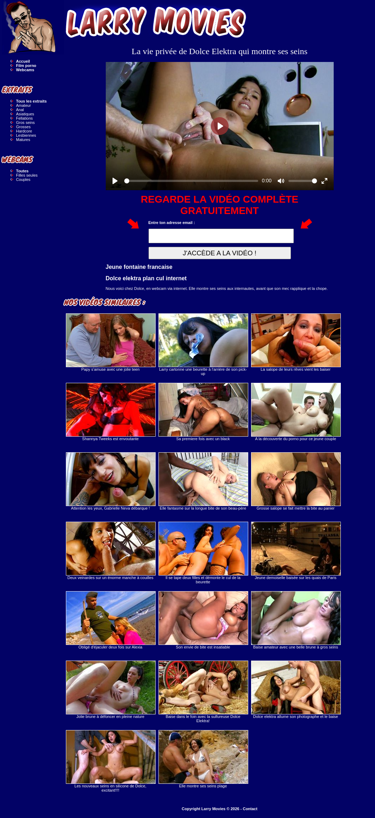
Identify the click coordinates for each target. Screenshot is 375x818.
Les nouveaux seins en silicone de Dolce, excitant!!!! (110, 761)
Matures (23, 139)
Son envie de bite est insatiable (203, 620)
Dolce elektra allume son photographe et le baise (295, 690)
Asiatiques (25, 114)
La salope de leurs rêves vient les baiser (295, 342)
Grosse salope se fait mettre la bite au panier (295, 481)
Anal (20, 110)
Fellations (24, 118)
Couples (23, 179)
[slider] (191, 180)
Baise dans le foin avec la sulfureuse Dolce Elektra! (203, 692)
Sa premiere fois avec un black (203, 412)
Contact (250, 809)
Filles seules (27, 175)
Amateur (23, 105)
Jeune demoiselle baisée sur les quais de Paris (295, 551)
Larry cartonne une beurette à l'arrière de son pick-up (203, 344)
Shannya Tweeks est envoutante (110, 412)
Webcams (25, 70)
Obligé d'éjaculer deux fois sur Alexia (110, 620)
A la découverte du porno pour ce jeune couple (295, 412)
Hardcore (24, 131)
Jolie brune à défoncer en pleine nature (110, 690)
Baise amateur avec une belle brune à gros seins (295, 620)
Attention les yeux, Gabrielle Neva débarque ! (110, 481)
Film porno (26, 65)
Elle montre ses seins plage (203, 759)
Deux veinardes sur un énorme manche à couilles (110, 551)
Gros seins (25, 122)
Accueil (23, 61)
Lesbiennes (26, 135)
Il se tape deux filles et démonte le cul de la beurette (203, 553)
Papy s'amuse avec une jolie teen (110, 342)
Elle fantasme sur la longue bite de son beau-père (203, 481)
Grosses (23, 127)
